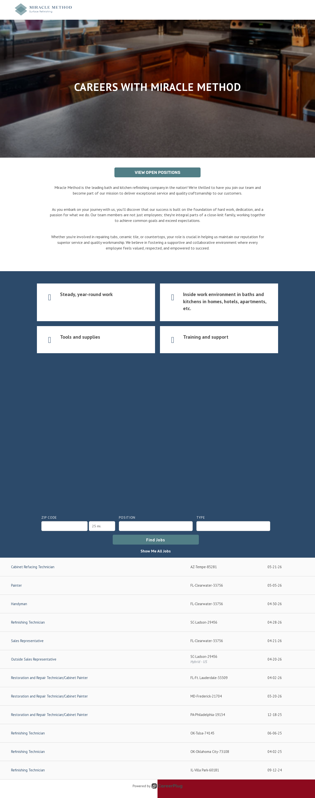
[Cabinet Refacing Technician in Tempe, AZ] (157, 567)
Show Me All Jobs (156, 551)
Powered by (157, 786)
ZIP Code (49, 517)
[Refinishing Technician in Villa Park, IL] (157, 770)
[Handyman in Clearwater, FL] (157, 604)
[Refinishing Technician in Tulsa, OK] (157, 733)
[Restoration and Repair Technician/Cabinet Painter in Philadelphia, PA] (157, 715)
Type (200, 517)
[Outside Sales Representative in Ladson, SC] (157, 659)
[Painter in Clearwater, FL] (157, 585)
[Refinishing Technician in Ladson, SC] (157, 622)
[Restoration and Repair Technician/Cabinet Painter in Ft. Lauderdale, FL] (157, 678)
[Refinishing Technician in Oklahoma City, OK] (157, 752)
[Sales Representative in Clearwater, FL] (157, 641)
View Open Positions (157, 172)
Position (127, 517)
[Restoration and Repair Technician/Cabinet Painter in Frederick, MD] (157, 696)
